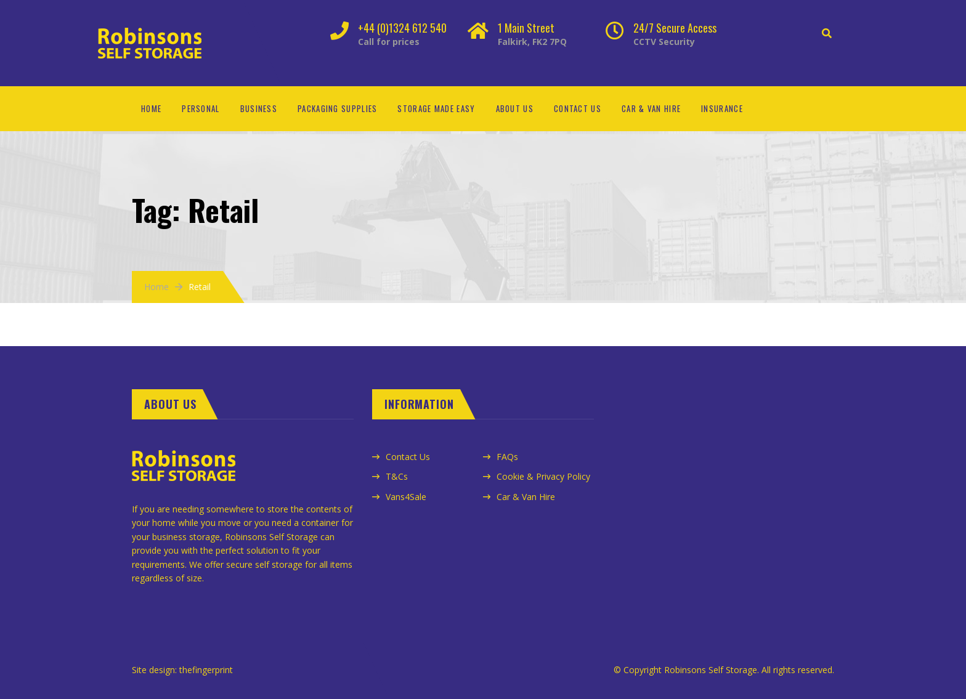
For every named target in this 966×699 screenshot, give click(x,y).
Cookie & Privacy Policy (543, 476)
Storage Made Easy (436, 108)
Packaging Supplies (337, 108)
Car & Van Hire (651, 108)
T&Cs (397, 476)
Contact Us (577, 108)
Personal (200, 108)
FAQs (507, 457)
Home (151, 108)
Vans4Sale (406, 497)
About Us (515, 108)
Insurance (722, 108)
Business (258, 108)
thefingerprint (206, 670)
